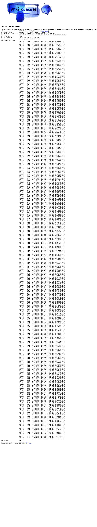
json (46, 31)
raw (43, 31)
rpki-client (28, 525)
